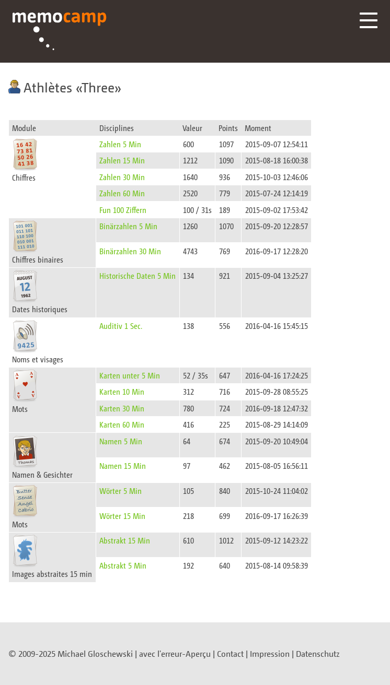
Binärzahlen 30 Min (130, 250)
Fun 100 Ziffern (122, 209)
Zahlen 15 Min (122, 160)
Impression (270, 653)
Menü (368, 20)
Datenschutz (318, 653)
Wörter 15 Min (122, 515)
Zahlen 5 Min (120, 143)
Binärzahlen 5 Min (128, 225)
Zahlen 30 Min (122, 176)
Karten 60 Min (121, 424)
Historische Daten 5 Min (137, 275)
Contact (230, 653)
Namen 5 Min (120, 440)
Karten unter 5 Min (129, 375)
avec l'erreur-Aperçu (175, 653)
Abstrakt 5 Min (122, 565)
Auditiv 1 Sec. (120, 325)
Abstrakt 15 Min (124, 540)
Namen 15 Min (122, 465)
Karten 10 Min (121, 391)
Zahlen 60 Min (122, 192)
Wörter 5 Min (120, 490)
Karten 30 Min (121, 408)
